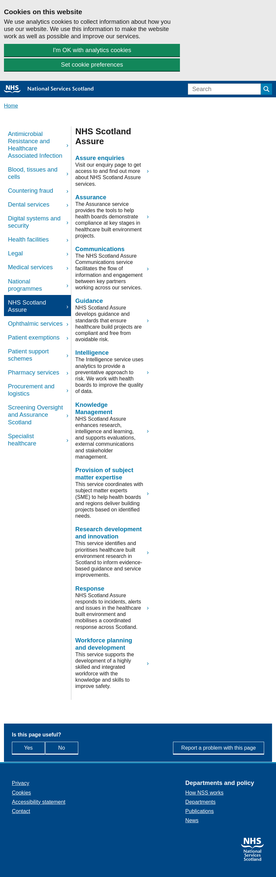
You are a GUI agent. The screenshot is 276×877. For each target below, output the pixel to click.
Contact (21, 811)
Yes (34, 747)
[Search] (224, 89)
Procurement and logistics (31, 390)
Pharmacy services (33, 372)
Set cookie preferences (92, 64)
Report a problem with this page (218, 748)
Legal (15, 253)
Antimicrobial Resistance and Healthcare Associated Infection (35, 144)
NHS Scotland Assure (27, 306)
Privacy (20, 783)
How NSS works (204, 793)
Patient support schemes (28, 355)
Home (11, 106)
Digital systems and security (34, 222)
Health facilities (28, 239)
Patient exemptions (33, 337)
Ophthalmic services (35, 323)
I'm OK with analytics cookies (92, 50)
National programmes (25, 285)
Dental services (29, 204)
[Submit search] (266, 89)
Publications (199, 811)
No (76, 747)
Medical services (30, 267)
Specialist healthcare (22, 440)
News (191, 820)
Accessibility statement (38, 802)
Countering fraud (30, 190)
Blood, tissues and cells (32, 173)
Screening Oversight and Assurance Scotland (35, 414)
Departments (200, 802)
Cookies (21, 793)
